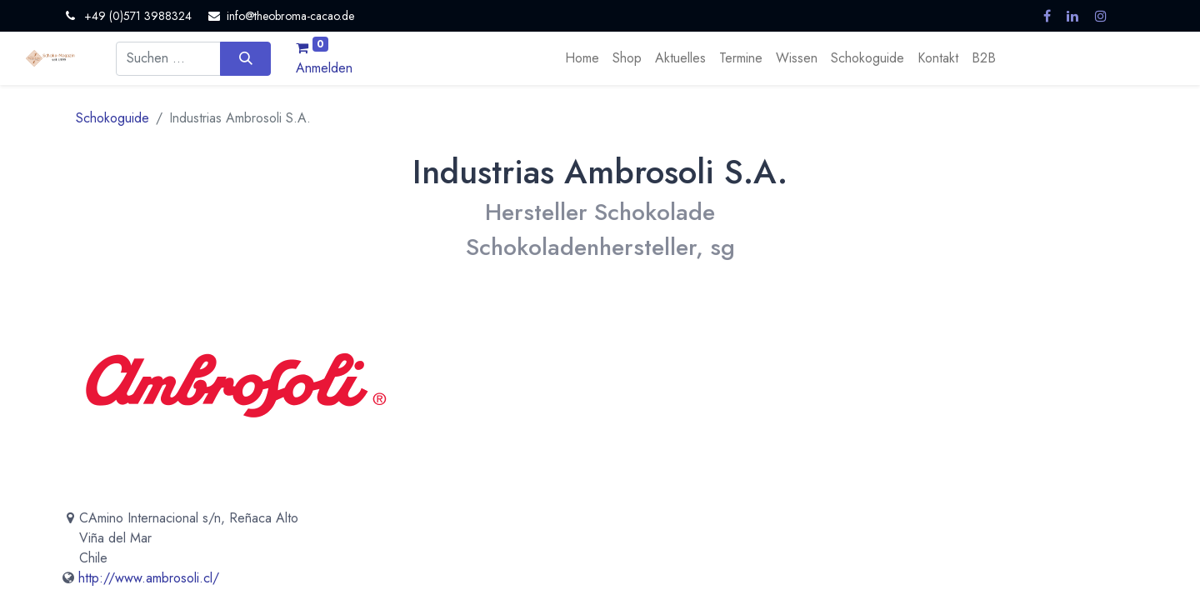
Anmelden (324, 68)
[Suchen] (245, 58)
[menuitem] (582, 58)
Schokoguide (112, 118)
